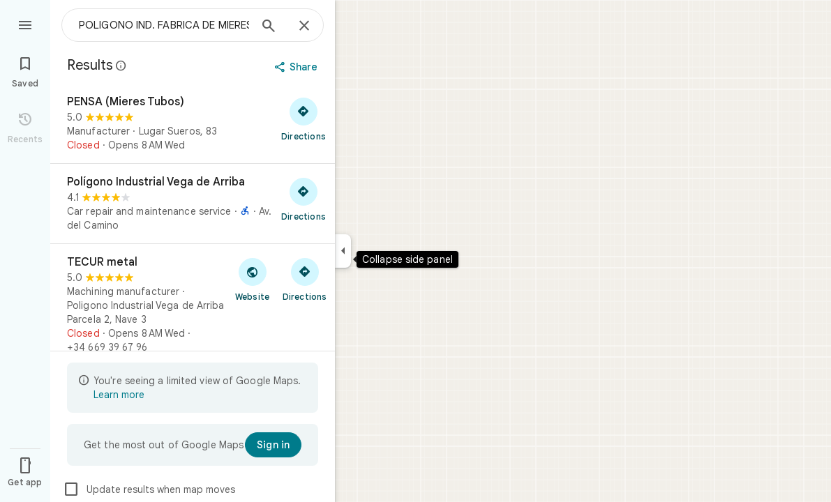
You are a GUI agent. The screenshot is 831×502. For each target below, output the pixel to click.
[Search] (268, 27)
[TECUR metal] (192, 304)
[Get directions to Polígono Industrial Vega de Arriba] (303, 198)
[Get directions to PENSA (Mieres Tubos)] (303, 118)
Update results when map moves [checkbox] (149, 489)
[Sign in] (273, 445)
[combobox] (164, 25)
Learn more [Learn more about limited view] (118, 394)
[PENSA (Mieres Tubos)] (192, 123)
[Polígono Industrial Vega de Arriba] (192, 203)
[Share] (297, 67)
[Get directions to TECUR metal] (304, 279)
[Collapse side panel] (343, 251)
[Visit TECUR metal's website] (252, 279)
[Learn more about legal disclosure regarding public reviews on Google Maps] (121, 65)
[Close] (304, 26)
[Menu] (25, 23)
